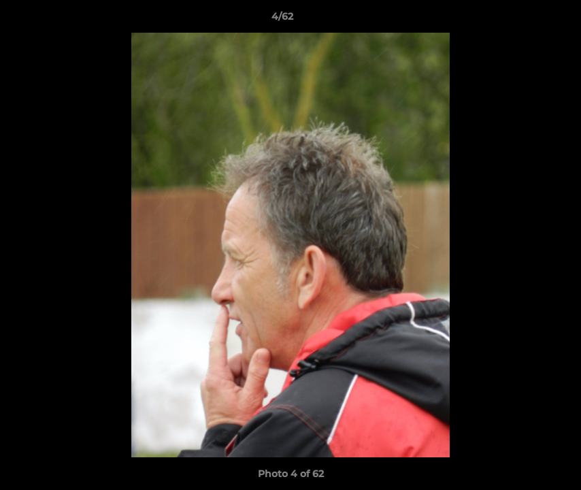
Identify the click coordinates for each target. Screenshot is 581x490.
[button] (524, 20)
